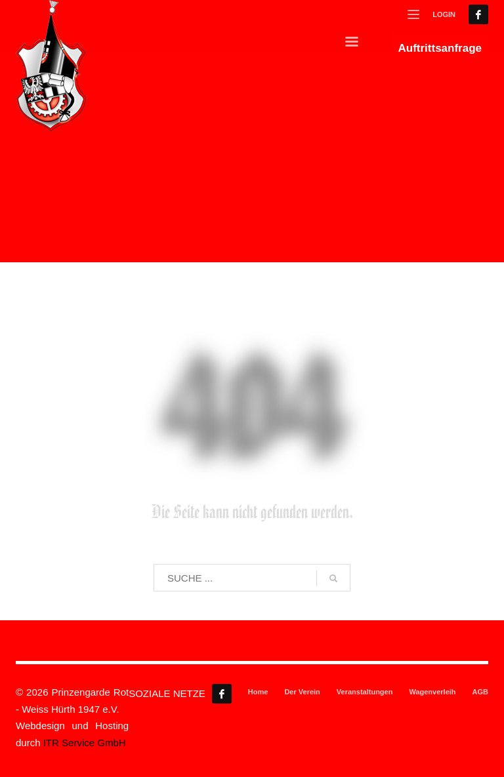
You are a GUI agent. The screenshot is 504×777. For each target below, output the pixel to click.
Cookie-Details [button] (197, 755)
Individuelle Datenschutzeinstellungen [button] (252, 724)
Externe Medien (309, 442)
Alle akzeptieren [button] (134, 646)
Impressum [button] (312, 755)
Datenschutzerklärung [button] (257, 755)
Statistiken (298, 363)
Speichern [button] (370, 646)
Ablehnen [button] (252, 685)
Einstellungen (131, 493)
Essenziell (297, 296)
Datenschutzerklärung (70, 480)
